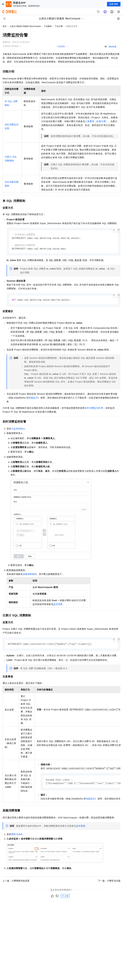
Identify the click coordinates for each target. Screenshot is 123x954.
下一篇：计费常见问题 (109, 882)
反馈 (65, 897)
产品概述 (48, 26)
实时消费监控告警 (94, 409)
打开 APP (114, 4)
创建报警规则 (30, 575)
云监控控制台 (18, 429)
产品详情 (61, 46)
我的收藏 (112, 47)
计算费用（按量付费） (96, 121)
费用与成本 (17, 835)
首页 (4, 26)
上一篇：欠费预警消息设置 (16, 882)
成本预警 (80, 827)
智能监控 (33, 398)
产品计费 (59, 26)
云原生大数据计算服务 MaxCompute (25, 26)
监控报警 (58, 605)
